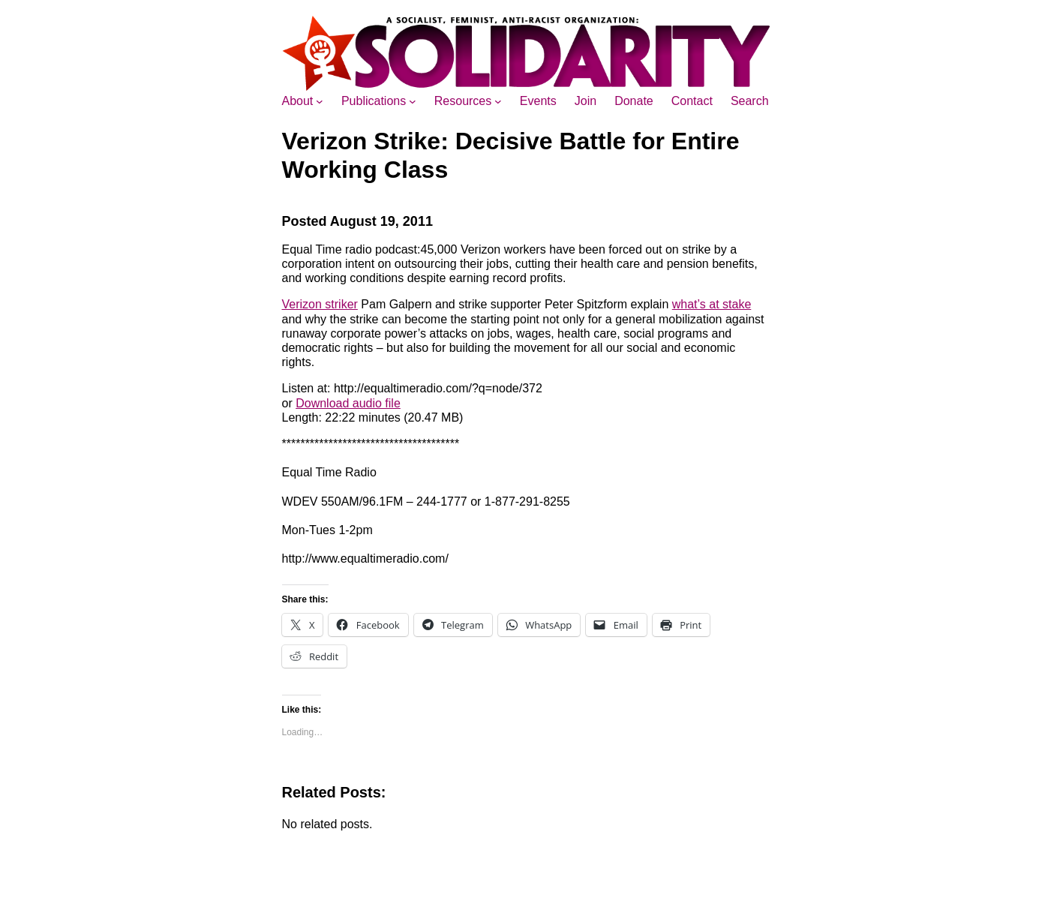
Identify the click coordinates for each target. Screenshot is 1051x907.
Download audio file (348, 403)
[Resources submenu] (498, 101)
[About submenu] (319, 101)
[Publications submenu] (412, 101)
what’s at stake (712, 304)
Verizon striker (320, 304)
